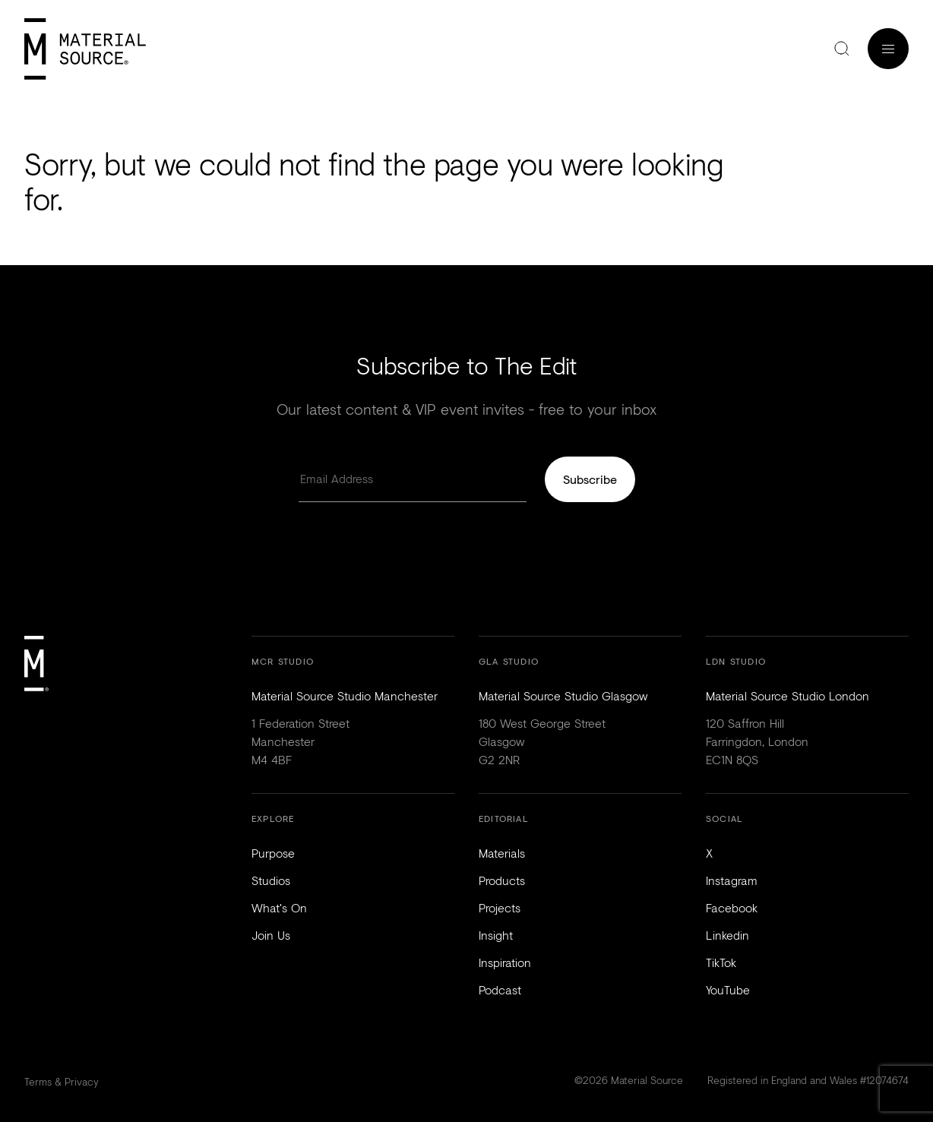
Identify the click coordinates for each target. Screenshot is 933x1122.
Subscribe (590, 479)
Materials (502, 852)
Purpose (273, 852)
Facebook (731, 907)
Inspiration (505, 962)
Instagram (731, 880)
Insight (496, 934)
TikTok (721, 962)
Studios (270, 880)
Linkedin (727, 934)
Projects (499, 907)
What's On (279, 907)
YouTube (728, 989)
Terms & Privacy (61, 1081)
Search (842, 48)
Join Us (270, 934)
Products (502, 880)
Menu (888, 48)
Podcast (500, 989)
